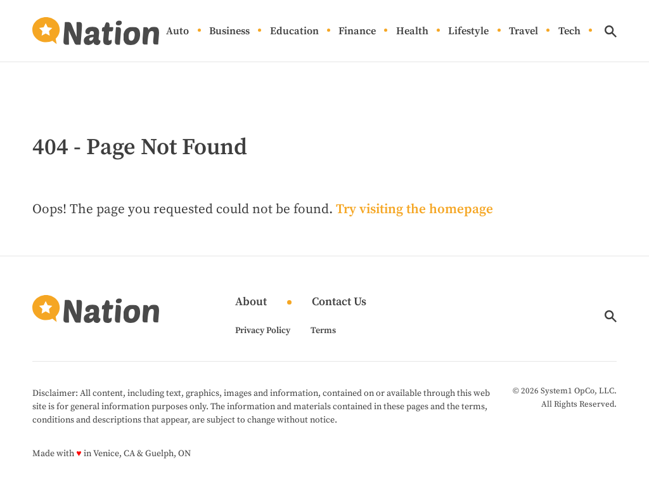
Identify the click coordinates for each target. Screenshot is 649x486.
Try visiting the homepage (414, 209)
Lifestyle (468, 31)
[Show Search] (611, 31)
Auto (177, 31)
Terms (323, 330)
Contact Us (339, 302)
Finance (357, 31)
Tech (569, 31)
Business (229, 31)
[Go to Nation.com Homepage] (95, 31)
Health (412, 31)
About (251, 302)
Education (294, 31)
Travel (523, 31)
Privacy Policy (262, 330)
